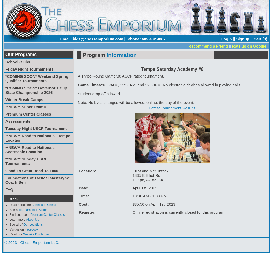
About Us (32, 219)
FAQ (9, 189)
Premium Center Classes (47, 215)
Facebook (31, 229)
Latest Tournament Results (172, 108)
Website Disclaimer (36, 234)
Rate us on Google (249, 46)
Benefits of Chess (44, 205)
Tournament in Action (32, 210)
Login (226, 39)
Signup (242, 39)
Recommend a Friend (208, 46)
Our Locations (33, 224)
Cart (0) (260, 39)
